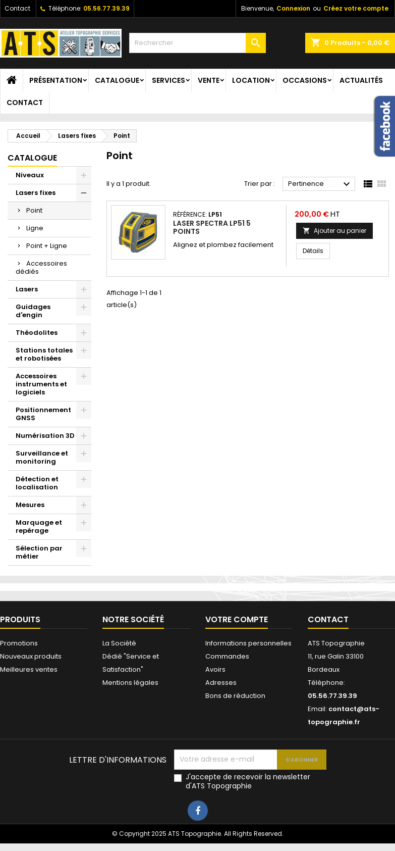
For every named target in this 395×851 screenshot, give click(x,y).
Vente (208, 80)
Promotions (19, 643)
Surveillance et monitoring (42, 457)
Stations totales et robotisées (44, 354)
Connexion (293, 8)
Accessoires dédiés (41, 267)
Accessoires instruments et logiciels (41, 384)
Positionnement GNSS (43, 414)
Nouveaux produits (31, 656)
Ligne (34, 228)
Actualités (361, 80)
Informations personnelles (248, 643)
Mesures (30, 505)
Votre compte (236, 619)
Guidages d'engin (33, 311)
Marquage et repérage (39, 526)
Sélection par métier (39, 552)
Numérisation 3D (45, 435)
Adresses (221, 682)
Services (168, 80)
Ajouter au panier (334, 230)
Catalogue (117, 80)
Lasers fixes (35, 192)
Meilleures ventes (29, 669)
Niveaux (30, 175)
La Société (119, 643)
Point (34, 210)
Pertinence (320, 184)
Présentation (55, 80)
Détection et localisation (37, 483)
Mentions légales (130, 682)
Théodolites (37, 332)
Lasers (27, 289)
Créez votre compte (355, 8)
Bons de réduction (235, 695)
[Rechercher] (197, 43)
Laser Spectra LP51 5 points (212, 227)
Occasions (305, 80)
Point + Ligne (46, 246)
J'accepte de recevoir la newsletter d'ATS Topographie (248, 781)
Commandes (227, 656)
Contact (17, 8)
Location (251, 80)
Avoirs (215, 669)
